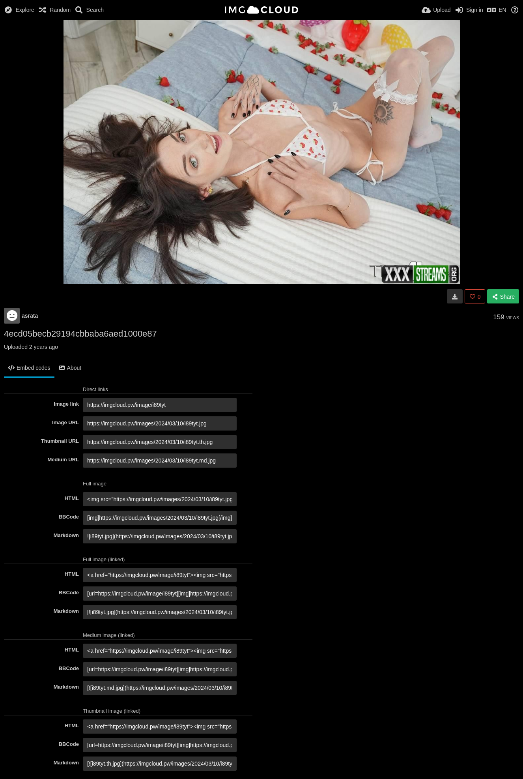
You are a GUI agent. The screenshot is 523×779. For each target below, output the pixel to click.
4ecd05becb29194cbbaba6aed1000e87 (80, 334)
